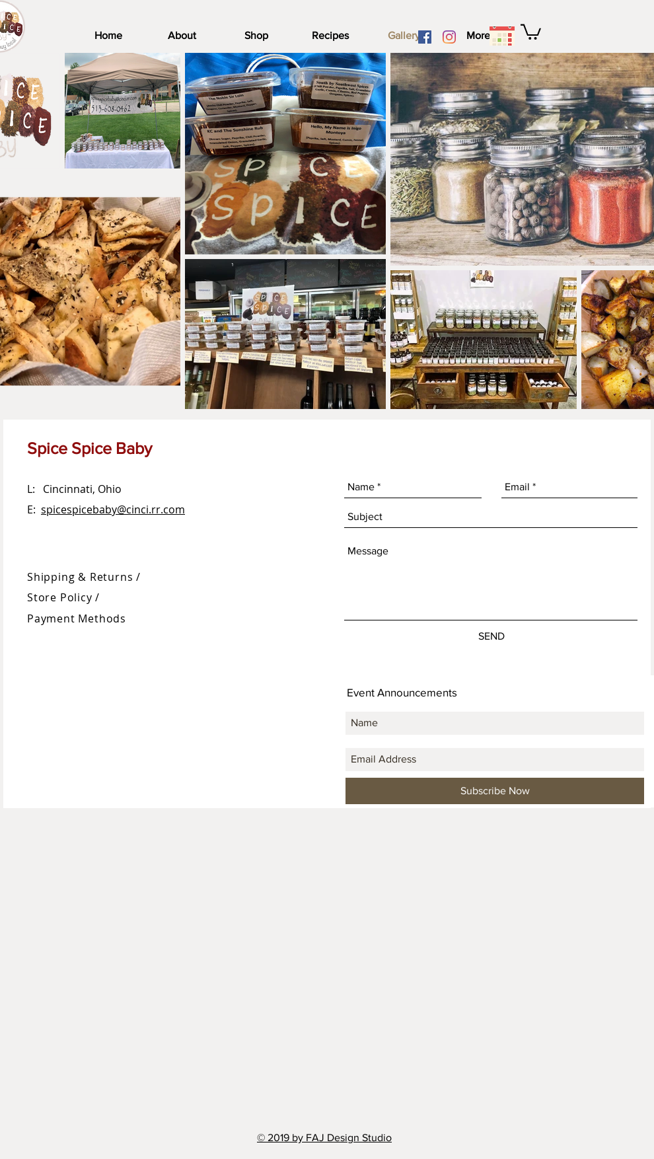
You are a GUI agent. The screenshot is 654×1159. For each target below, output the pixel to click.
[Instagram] (449, 37)
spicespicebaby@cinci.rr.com (113, 509)
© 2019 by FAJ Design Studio (324, 1137)
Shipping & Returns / (84, 577)
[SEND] (491, 636)
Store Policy (61, 597)
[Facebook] (424, 37)
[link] (531, 31)
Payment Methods (76, 618)
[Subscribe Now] (494, 791)
